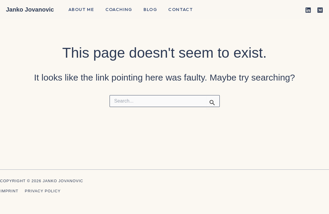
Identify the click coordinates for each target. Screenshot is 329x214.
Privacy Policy (42, 191)
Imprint (9, 191)
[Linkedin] (308, 10)
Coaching (115, 10)
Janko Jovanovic (30, 9)
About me (80, 10)
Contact (172, 10)
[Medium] (320, 10)
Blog (145, 10)
